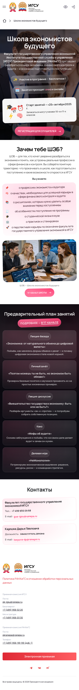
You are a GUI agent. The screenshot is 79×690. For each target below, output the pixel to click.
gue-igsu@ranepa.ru (25, 516)
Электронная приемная (39, 656)
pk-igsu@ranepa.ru (12, 601)
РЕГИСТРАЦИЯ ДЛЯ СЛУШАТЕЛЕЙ (39, 131)
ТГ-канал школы (39, 292)
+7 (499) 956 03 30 (13, 617)
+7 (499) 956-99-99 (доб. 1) (18, 642)
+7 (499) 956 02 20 (13, 609)
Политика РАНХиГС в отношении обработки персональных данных (38, 580)
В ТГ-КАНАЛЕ (49, 322)
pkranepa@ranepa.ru (13, 635)
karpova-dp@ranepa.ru (27, 539)
